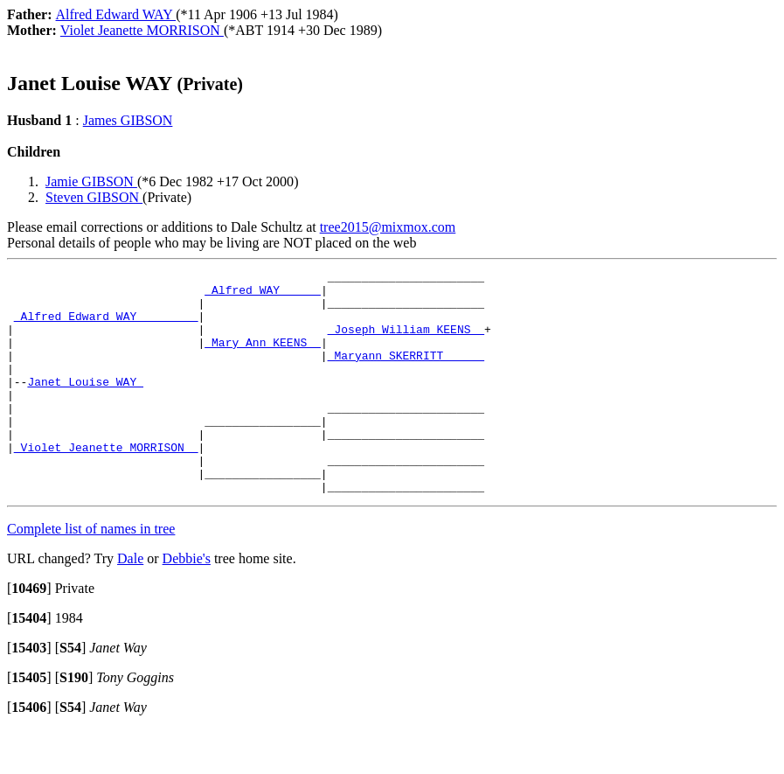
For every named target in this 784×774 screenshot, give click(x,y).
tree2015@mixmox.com (388, 227)
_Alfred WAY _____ (263, 295)
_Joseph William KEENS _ (406, 342)
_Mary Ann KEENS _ (263, 358)
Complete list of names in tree (91, 573)
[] (29, 632)
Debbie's (187, 603)
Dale (130, 603)
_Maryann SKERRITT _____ (406, 373)
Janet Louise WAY (85, 405)
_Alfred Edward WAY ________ (106, 326)
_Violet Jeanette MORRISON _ (106, 484)
